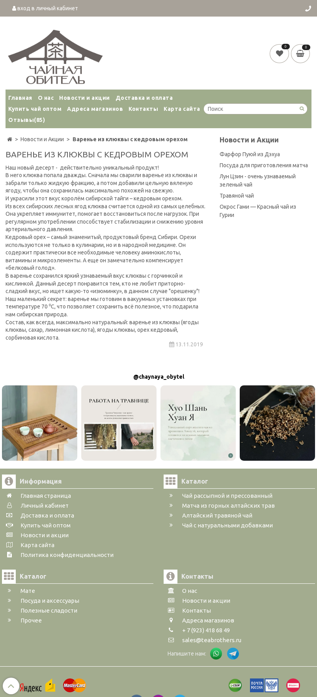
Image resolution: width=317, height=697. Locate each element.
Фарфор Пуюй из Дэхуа (250, 154)
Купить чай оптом (35, 109)
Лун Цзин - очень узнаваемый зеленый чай (258, 180)
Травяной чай (237, 195)
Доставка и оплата (144, 98)
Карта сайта (182, 109)
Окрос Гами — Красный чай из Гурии (258, 211)
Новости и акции (84, 98)
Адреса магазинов (95, 109)
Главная (20, 98)
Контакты (143, 109)
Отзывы (26, 120)
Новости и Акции (249, 140)
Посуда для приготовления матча (264, 165)
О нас (46, 98)
